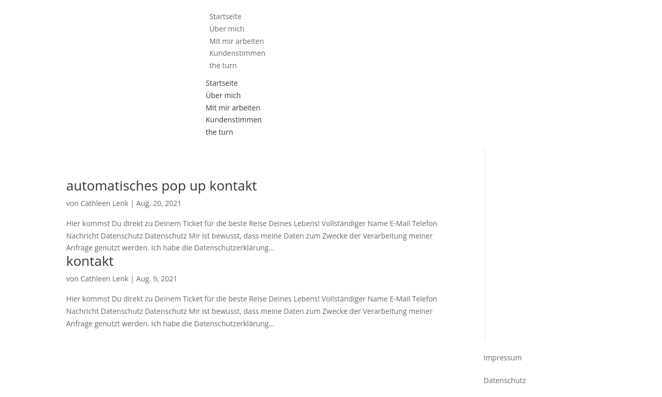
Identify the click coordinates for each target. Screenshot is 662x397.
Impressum (503, 357)
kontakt (90, 260)
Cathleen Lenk (105, 203)
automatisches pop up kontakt (161, 185)
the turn (223, 65)
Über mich (223, 95)
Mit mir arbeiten (233, 108)
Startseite (222, 83)
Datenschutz (504, 380)
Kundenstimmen (234, 119)
